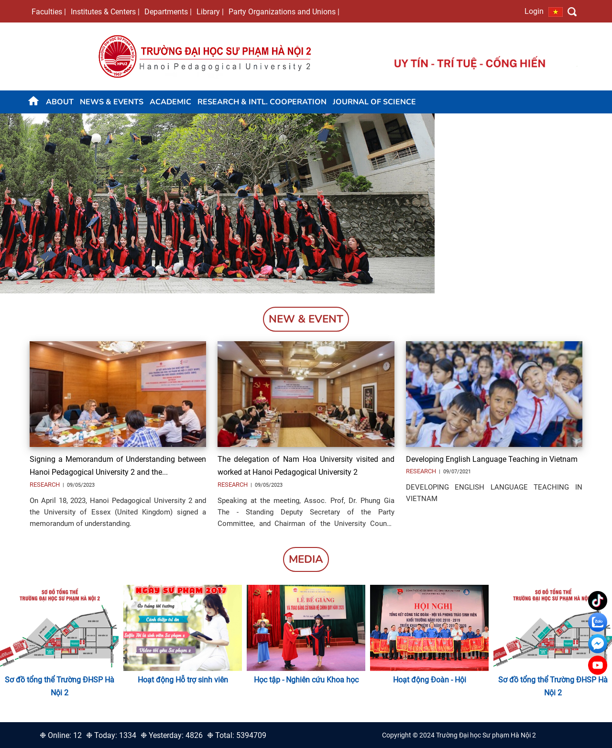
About (60, 102)
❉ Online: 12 (61, 735)
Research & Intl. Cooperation (262, 102)
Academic (170, 102)
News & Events (111, 102)
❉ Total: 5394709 (236, 735)
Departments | (168, 11)
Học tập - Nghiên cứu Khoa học (306, 679)
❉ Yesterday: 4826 (172, 735)
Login (534, 11)
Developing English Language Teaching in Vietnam (492, 459)
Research (45, 484)
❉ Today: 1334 (111, 735)
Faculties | (49, 11)
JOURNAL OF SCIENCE (374, 102)
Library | (210, 11)
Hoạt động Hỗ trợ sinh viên (183, 679)
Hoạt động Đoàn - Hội (429, 679)
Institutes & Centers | (105, 11)
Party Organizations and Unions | (284, 11)
